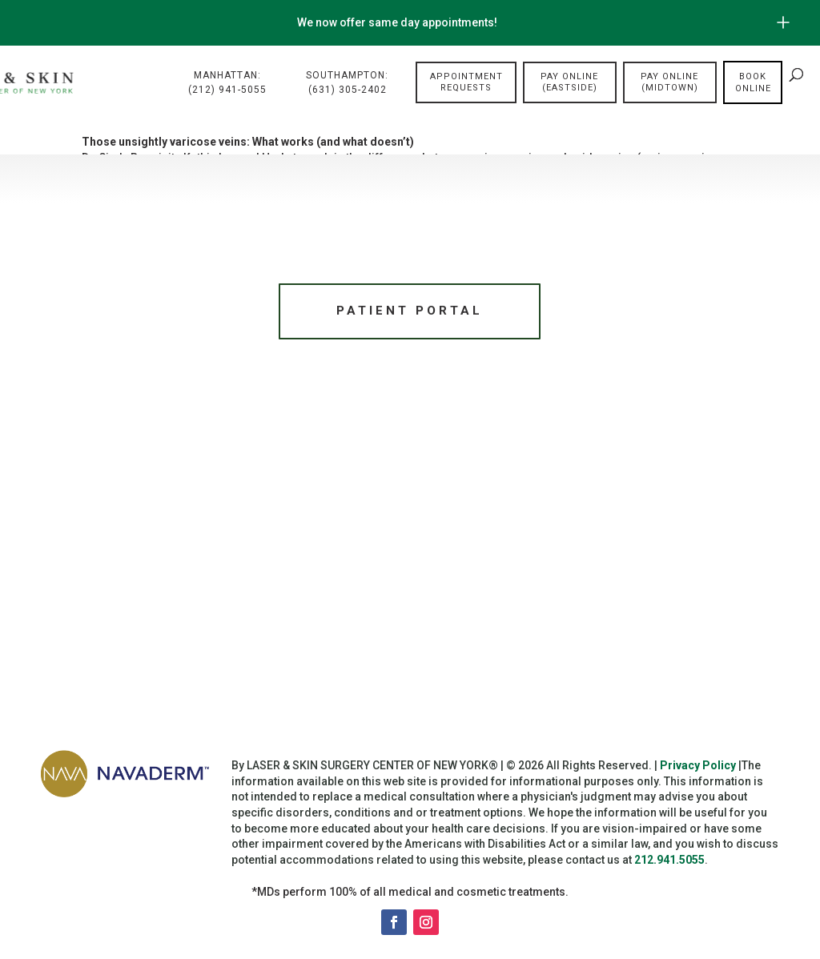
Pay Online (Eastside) (569, 83)
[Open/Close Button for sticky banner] (783, 22)
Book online (753, 83)
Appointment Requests (466, 83)
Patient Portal (410, 312)
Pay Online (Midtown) (669, 83)
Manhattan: (227, 84)
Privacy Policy (698, 769)
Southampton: (347, 84)
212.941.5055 (669, 863)
